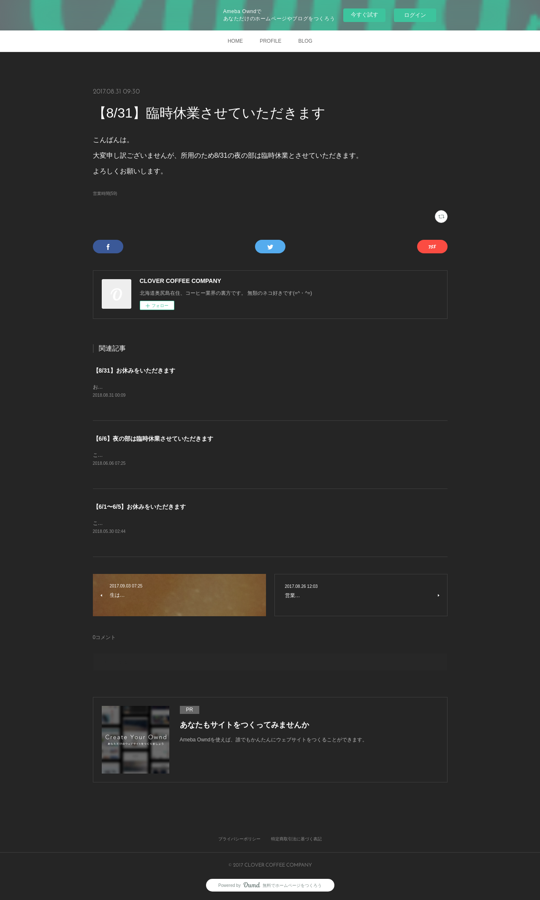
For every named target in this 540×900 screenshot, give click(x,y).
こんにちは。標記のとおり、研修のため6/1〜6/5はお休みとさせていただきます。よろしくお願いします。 (214, 523)
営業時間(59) (105, 193)
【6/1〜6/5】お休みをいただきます (139, 506)
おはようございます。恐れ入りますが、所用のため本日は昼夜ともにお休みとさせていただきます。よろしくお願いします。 (235, 387)
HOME (235, 41)
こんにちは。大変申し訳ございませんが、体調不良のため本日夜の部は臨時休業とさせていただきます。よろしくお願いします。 (240, 455)
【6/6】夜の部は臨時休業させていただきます (153, 438)
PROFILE (270, 41)
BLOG (305, 41)
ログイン (415, 15)
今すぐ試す (364, 14)
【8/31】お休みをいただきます (134, 370)
